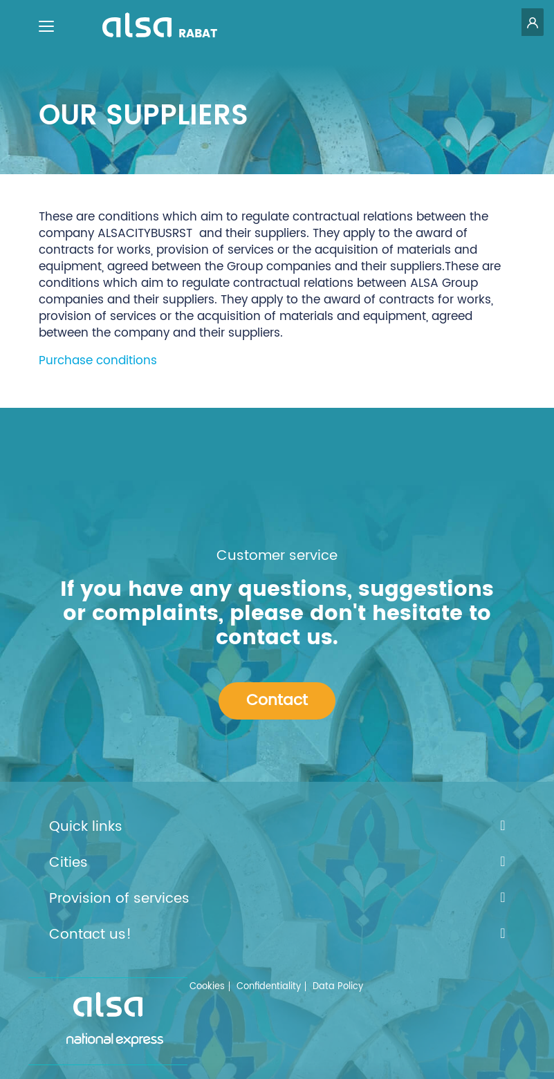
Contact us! (277, 935)
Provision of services (277, 899)
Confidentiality (269, 986)
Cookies (207, 986)
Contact (277, 700)
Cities (277, 863)
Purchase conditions (98, 360)
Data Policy (338, 986)
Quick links (277, 827)
